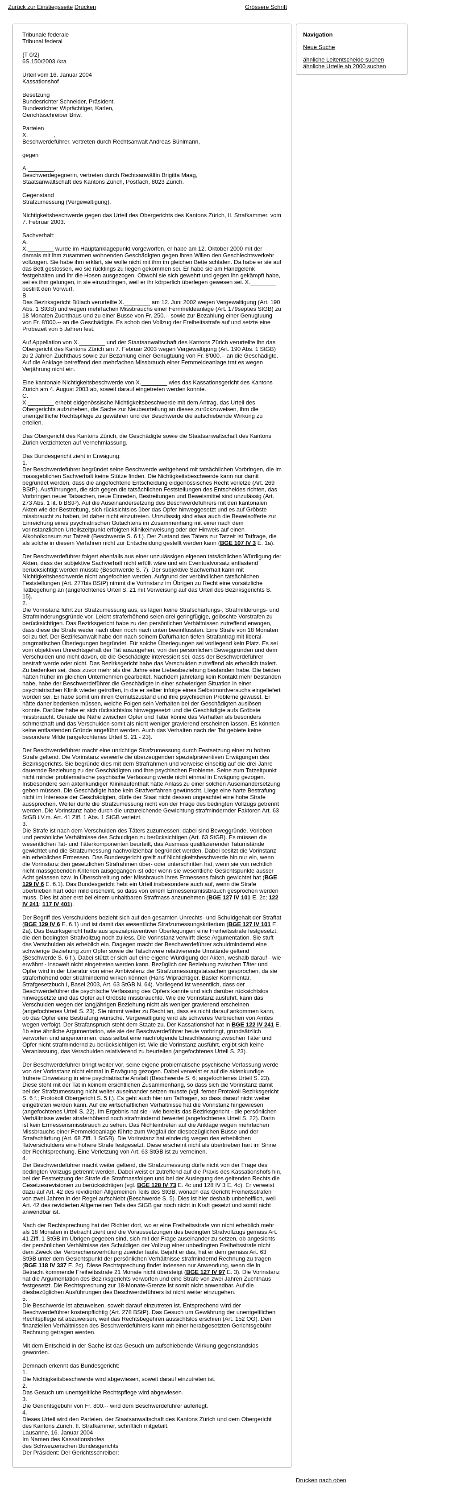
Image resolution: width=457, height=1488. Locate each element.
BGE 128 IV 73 (156, 1185)
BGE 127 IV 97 (205, 1272)
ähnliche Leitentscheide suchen (343, 59)
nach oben (332, 1480)
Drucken (85, 7)
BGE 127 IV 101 (229, 897)
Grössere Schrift (266, 7)
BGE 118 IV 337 (45, 1265)
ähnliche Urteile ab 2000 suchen (344, 66)
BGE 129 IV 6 (42, 924)
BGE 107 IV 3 (238, 543)
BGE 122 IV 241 (253, 1024)
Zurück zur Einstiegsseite (40, 7)
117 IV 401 (56, 904)
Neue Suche (319, 47)
